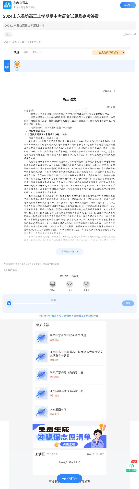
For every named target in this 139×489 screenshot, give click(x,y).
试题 (16, 52)
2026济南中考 (58, 409)
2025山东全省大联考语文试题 (68, 335)
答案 (25, 52)
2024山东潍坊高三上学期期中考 (24, 25)
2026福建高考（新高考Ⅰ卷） (68, 391)
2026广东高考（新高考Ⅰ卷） (68, 372)
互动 (38, 52)
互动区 (40, 454)
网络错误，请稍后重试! (69, 462)
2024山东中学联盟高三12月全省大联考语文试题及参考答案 (76, 353)
